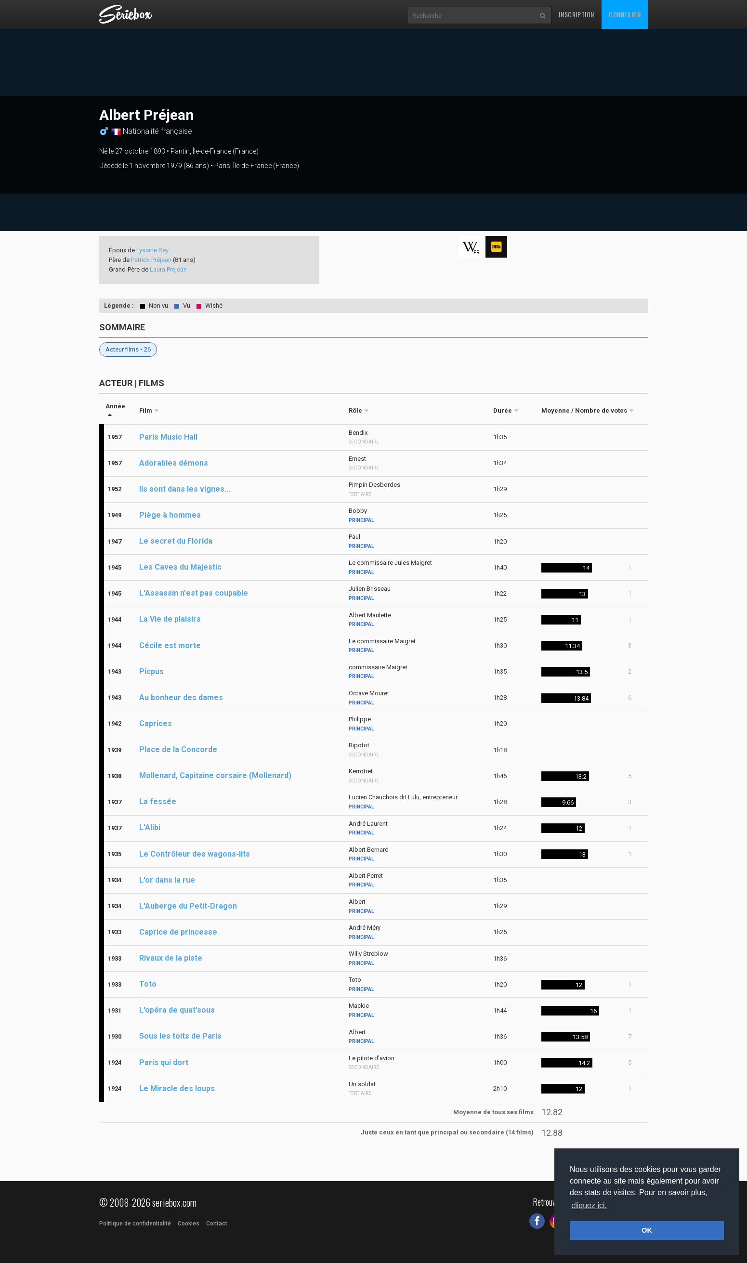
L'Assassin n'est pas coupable (193, 593)
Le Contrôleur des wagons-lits (194, 854)
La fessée (157, 801)
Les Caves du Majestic (180, 567)
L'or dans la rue (167, 880)
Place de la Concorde (178, 749)
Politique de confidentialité (135, 1223)
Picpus (151, 671)
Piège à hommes (170, 515)
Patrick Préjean (151, 259)
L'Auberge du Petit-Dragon (188, 906)
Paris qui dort (163, 1062)
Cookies (188, 1223)
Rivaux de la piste (170, 958)
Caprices (155, 723)
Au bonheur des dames (181, 697)
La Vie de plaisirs (170, 619)
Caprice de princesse (178, 932)
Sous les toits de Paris (180, 1036)
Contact (216, 1223)
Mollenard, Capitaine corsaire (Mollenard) (215, 775)
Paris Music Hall (168, 437)
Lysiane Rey (152, 250)
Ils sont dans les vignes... (184, 489)
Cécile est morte (170, 645)
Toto (148, 984)
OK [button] (647, 1230)
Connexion (625, 14)
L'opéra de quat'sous (177, 1010)
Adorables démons (173, 463)
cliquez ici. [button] (589, 1205)
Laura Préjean (168, 269)
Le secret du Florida (175, 541)
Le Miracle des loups (177, 1088)
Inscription (576, 14)
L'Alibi (149, 827)
